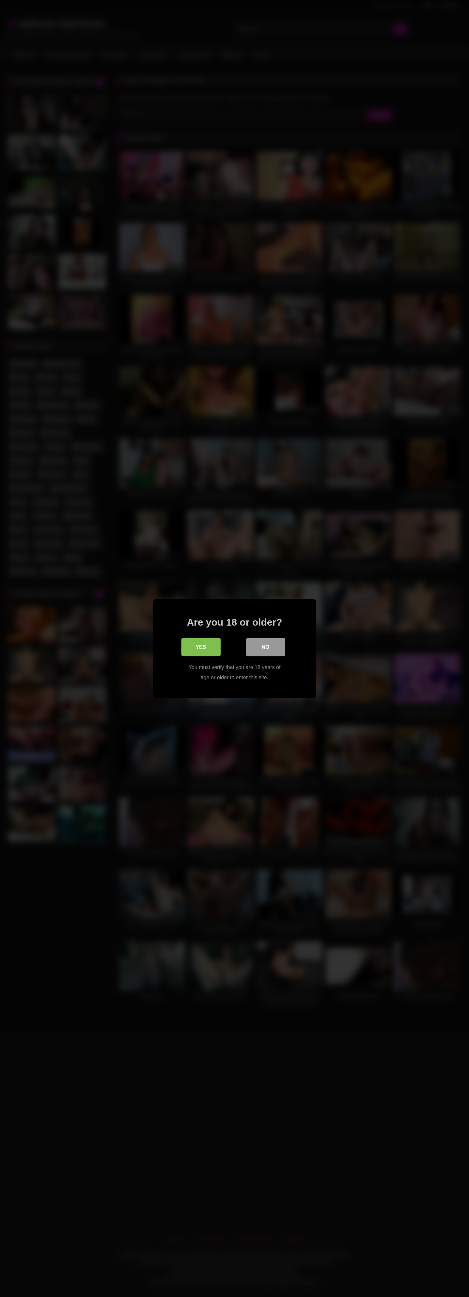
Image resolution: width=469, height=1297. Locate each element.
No (266, 646)
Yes (200, 646)
